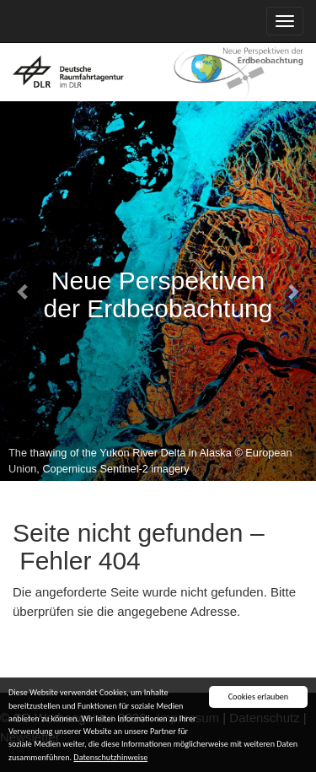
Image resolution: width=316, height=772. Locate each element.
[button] (23, 291)
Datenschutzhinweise (110, 757)
